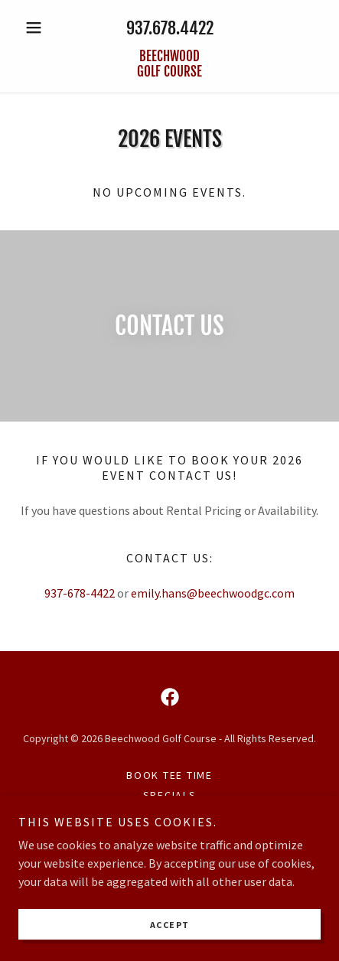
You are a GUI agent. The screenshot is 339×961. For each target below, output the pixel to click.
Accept (170, 924)
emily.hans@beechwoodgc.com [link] (213, 593)
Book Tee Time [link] (169, 775)
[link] (169, 64)
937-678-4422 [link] (79, 593)
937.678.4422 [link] (170, 28)
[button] (41, 27)
